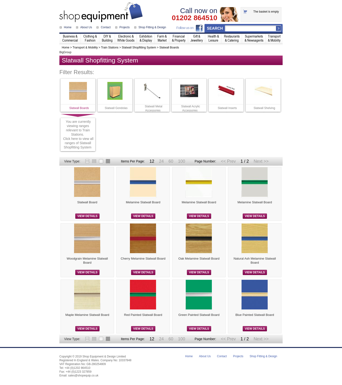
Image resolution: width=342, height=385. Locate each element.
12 (151, 161)
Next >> (261, 161)
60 (170, 161)
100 (181, 161)
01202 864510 (194, 17)
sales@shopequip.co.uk (83, 375)
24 (161, 161)
